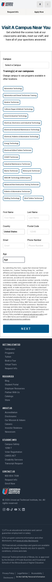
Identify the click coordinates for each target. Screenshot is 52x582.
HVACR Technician (11, 157)
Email (5, 240)
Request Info (13, 12)
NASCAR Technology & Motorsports (17, 178)
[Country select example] (14, 231)
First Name (8, 212)
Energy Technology (11, 143)
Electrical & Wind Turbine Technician (17, 150)
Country (6, 226)
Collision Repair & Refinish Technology (18, 109)
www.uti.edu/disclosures (27, 541)
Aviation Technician (11, 102)
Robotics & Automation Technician (17, 191)
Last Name (32, 212)
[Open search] (40, 4)
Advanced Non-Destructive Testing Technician (21, 185)
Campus (7, 59)
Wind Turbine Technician (33, 198)
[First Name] (14, 217)
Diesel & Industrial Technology (15, 116)
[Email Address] (14, 245)
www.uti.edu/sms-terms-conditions (16, 319)
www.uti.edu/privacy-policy (33, 314)
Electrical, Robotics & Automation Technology (21, 137)
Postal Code (33, 226)
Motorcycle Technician (31, 171)
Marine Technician (11, 171)
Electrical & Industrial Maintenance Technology (21, 130)
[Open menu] (48, 4)
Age (5, 254)
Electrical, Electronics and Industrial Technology (22, 123)
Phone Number (34, 240)
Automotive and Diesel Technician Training (20, 95)
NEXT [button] (26, 328)
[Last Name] (38, 217)
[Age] (14, 260)
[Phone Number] (38, 245)
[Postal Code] (38, 231)
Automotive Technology (13, 89)
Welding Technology (11, 198)
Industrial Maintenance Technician (17, 164)
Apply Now (39, 12)
